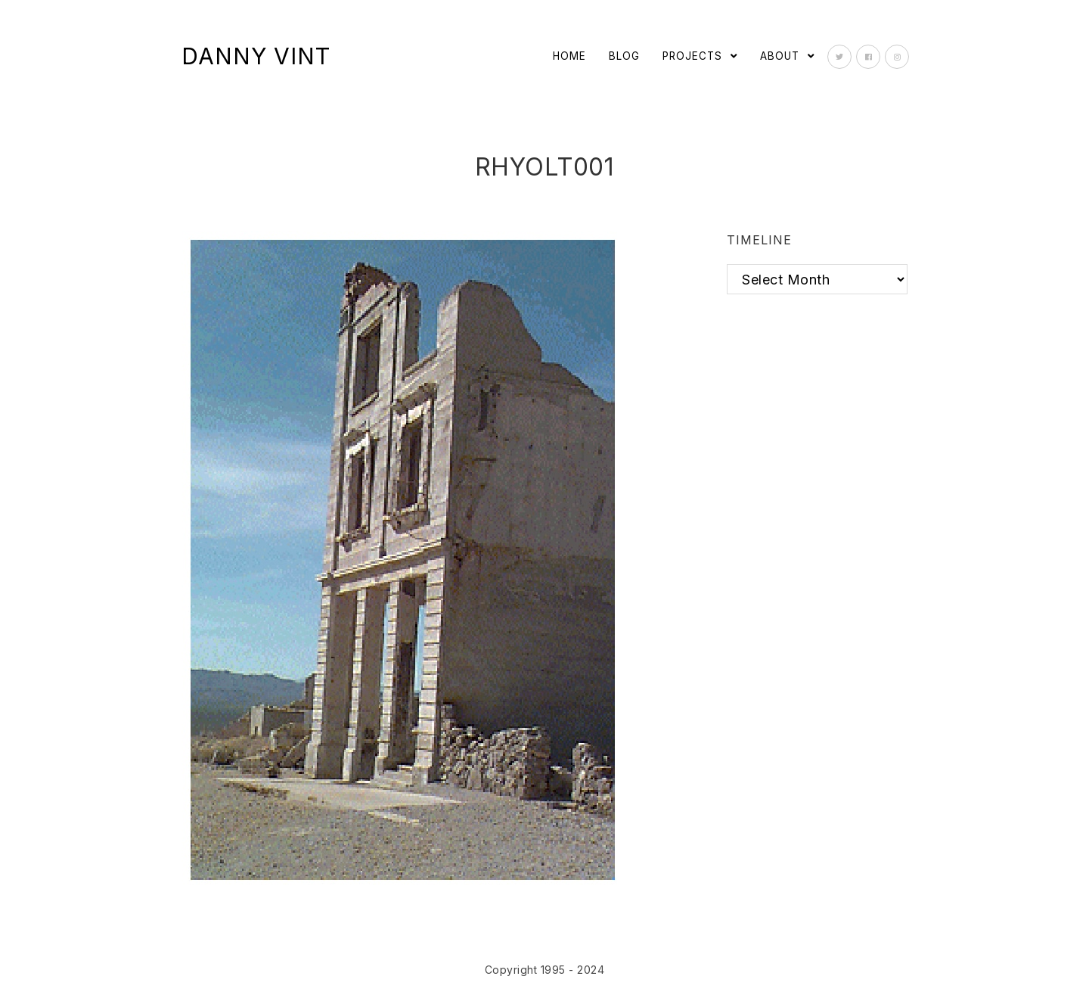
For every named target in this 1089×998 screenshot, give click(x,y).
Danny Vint (256, 56)
